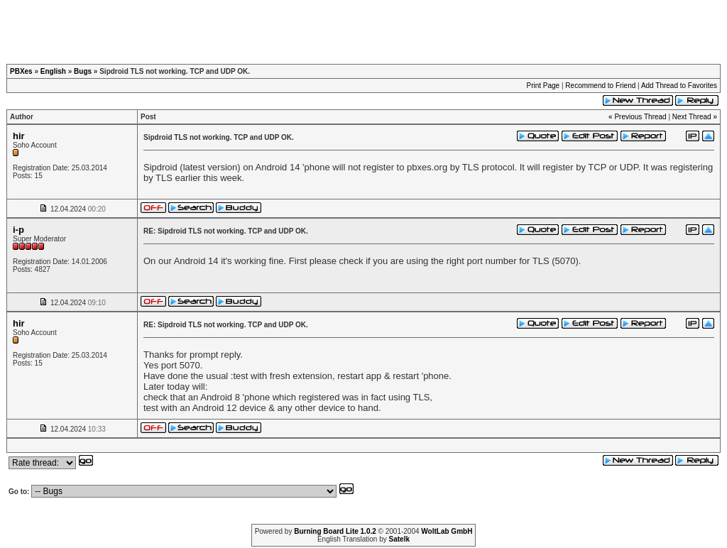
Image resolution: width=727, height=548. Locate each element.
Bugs (83, 71)
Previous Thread (640, 117)
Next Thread (691, 117)
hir (19, 136)
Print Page (542, 85)
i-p (18, 229)
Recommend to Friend (600, 85)
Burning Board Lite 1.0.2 (335, 531)
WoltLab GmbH (446, 531)
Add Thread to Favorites (679, 85)
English (53, 71)
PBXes (21, 71)
